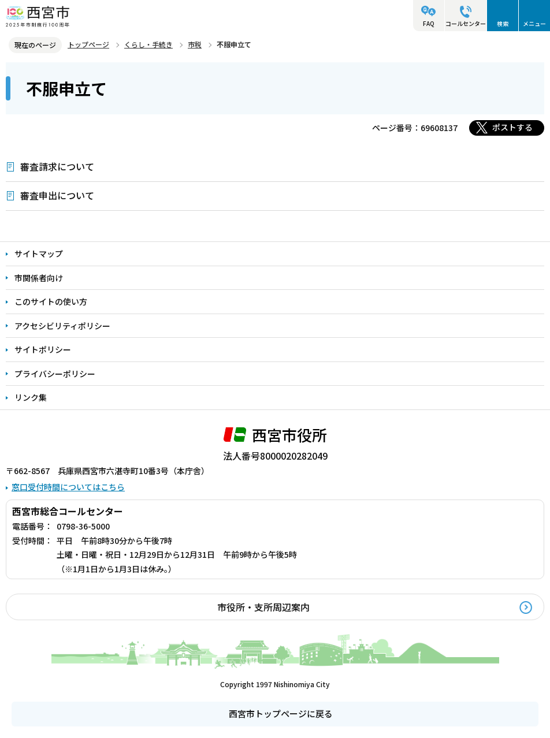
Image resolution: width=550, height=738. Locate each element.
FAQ (428, 23)
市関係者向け (38, 278)
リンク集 (30, 397)
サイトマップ (38, 253)
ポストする (512, 127)
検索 (502, 23)
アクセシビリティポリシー (62, 325)
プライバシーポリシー (54, 373)
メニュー (534, 23)
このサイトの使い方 (50, 301)
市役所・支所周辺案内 (263, 607)
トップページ (88, 44)
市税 (195, 44)
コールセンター (465, 23)
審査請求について (57, 166)
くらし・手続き (148, 44)
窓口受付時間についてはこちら (68, 487)
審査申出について (57, 195)
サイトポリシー (42, 349)
